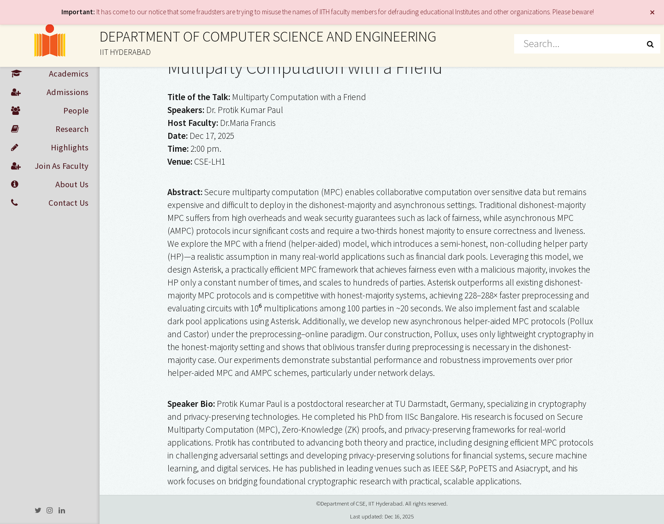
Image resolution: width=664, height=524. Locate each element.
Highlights (50, 147)
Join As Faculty (50, 166)
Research (50, 129)
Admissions (50, 92)
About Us (50, 184)
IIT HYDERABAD (125, 52)
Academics (50, 73)
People (50, 110)
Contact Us (50, 202)
